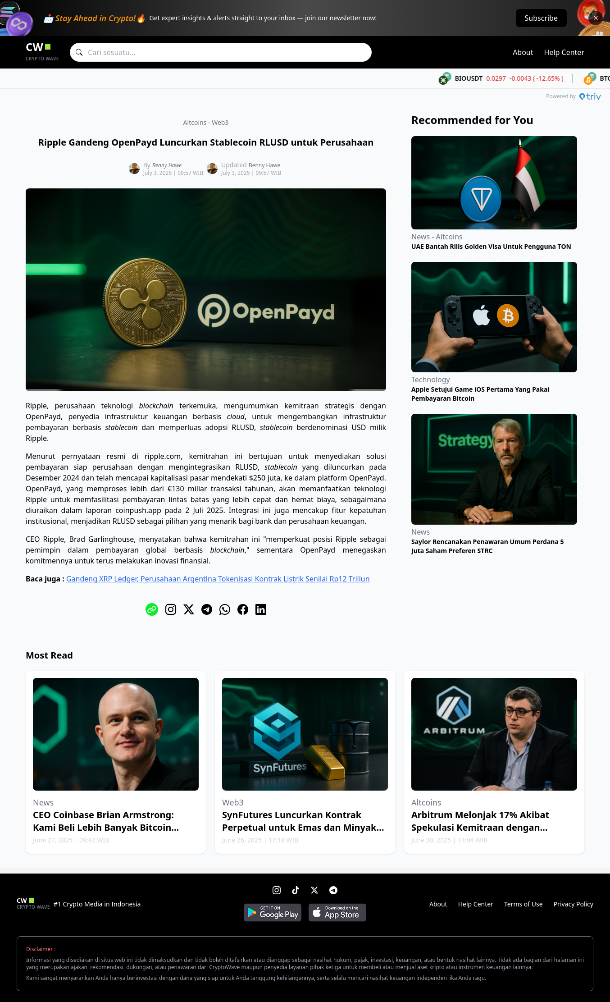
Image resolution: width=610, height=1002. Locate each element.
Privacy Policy (573, 904)
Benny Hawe (167, 165)
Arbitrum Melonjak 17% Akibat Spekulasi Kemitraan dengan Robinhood (480, 827)
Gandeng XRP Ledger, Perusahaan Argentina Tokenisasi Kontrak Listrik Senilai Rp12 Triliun (218, 579)
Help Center (564, 52)
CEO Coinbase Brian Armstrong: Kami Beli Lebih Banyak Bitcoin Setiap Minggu (103, 827)
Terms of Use (523, 904)
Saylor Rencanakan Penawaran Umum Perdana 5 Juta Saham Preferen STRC (487, 546)
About (523, 52)
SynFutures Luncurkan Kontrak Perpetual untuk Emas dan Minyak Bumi (299, 827)
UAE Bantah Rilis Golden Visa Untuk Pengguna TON (491, 246)
